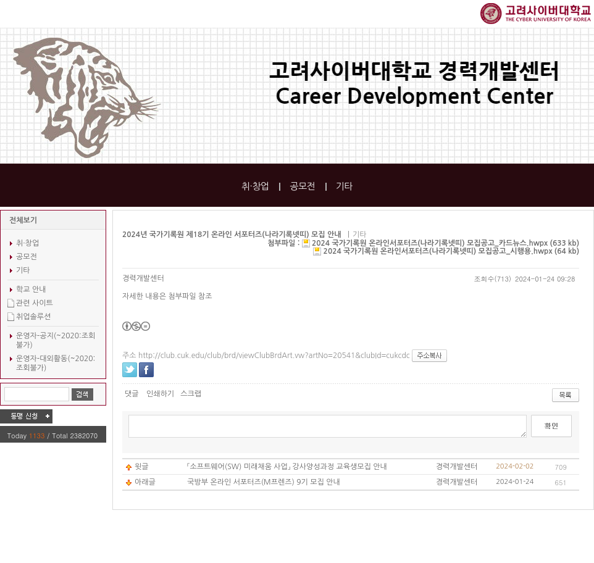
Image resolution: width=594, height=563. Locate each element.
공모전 (302, 186)
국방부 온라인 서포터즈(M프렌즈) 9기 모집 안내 (263, 482)
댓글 (132, 394)
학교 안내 (31, 289)
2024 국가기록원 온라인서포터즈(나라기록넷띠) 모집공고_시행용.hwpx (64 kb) (451, 251)
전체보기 (23, 220)
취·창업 (255, 186)
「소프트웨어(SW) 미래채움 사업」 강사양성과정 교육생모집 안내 (287, 466)
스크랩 (190, 394)
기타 (344, 186)
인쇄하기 (160, 394)
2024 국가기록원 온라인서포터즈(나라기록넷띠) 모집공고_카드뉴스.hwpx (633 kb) (445, 243)
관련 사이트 (34, 303)
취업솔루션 (33, 316)
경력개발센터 (143, 278)
